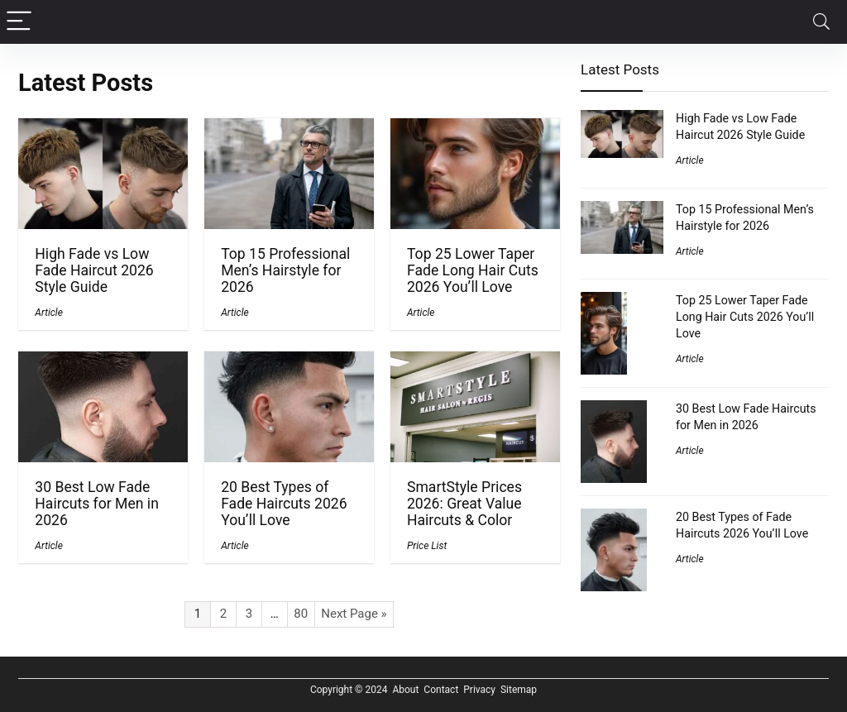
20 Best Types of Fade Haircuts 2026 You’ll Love (284, 503)
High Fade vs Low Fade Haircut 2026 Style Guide (94, 270)
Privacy (479, 689)
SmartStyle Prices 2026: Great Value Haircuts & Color (464, 503)
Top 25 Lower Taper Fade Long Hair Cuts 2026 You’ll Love (472, 270)
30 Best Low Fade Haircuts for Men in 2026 (97, 503)
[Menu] (20, 22)
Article (49, 312)
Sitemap (518, 689)
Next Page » (353, 613)
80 (301, 613)
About (405, 689)
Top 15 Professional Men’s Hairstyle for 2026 (285, 270)
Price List (427, 546)
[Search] (821, 22)
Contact (441, 689)
